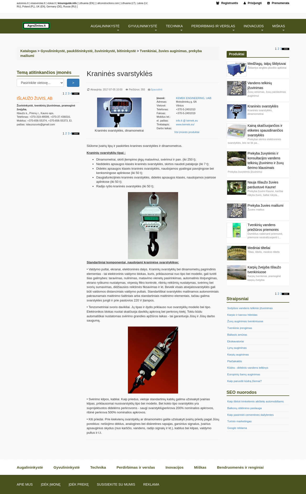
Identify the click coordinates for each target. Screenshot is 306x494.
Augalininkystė (105, 26)
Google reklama (237, 427)
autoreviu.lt (22, 3)
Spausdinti (156, 89)
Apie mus (25, 484)
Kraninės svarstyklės (263, 106)
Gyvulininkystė (142, 26)
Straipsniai (238, 298)
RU (18, 6)
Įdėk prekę (79, 484)
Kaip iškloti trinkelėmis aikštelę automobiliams (255, 401)
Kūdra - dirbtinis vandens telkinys (247, 367)
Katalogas (28, 51)
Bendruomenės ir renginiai (240, 467)
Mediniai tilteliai (259, 248)
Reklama (151, 484)
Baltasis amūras (237, 334)
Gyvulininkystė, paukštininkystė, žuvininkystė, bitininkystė (88, 51)
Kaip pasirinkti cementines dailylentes (250, 414)
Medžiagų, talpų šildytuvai (267, 64)
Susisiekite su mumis (116, 484)
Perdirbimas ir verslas (213, 26)
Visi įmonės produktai (186, 132)
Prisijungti (253, 3)
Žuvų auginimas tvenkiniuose (245, 321)
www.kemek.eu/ (185, 124)
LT (133, 3)
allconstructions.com (108, 3)
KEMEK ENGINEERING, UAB (193, 98)
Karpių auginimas (238, 354)
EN (91, 3)
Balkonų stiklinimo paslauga (244, 408)
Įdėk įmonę (50, 484)
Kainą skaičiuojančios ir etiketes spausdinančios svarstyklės (265, 130)
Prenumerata (278, 3)
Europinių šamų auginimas (243, 374)
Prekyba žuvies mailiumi (266, 205)
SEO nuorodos (242, 392)
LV (146, 3)
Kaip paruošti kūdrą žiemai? (244, 381)
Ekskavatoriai (235, 341)
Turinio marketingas (239, 421)
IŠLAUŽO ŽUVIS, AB (35, 98)
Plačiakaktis (234, 361)
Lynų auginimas (237, 347)
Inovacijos (254, 26)
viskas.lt (51, 3)
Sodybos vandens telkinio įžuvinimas (250, 308)
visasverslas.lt (37, 3)
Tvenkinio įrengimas (239, 327)
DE (59, 6)
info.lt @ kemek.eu (187, 120)
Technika (174, 26)
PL (32, 6)
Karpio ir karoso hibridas (242, 314)
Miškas (278, 26)
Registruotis (227, 3)
